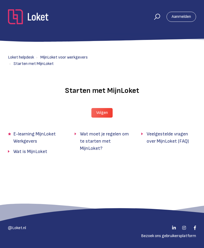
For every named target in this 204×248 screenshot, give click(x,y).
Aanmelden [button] (181, 16)
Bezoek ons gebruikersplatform (168, 235)
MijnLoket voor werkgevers (64, 57)
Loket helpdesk (21, 57)
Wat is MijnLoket (30, 151)
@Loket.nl (17, 227)
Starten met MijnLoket (34, 63)
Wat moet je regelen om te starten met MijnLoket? (104, 141)
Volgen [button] (102, 112)
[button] (154, 17)
